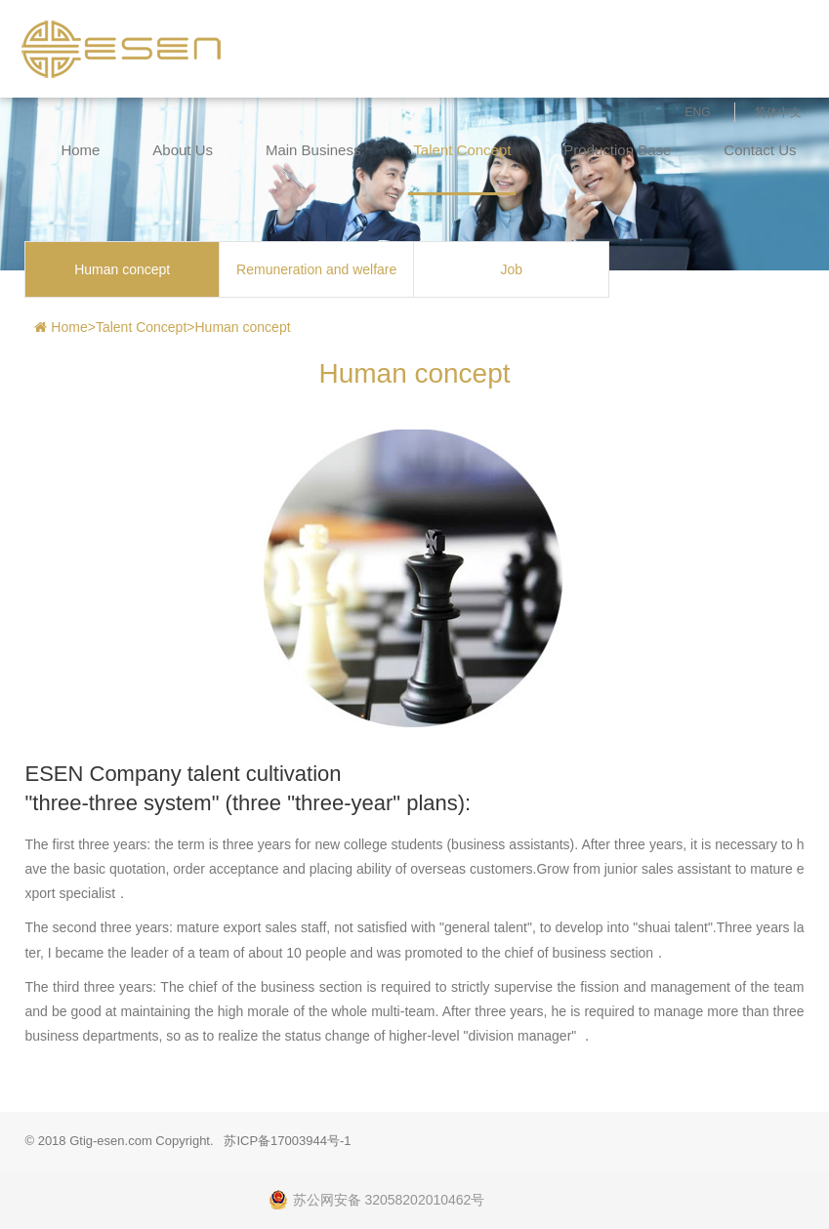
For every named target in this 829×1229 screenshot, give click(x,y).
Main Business (313, 150)
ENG (698, 112)
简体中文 (778, 112)
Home (80, 150)
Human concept (122, 269)
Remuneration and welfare (316, 269)
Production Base (617, 150)
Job (511, 269)
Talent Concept (462, 150)
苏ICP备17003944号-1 (287, 1140)
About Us (182, 150)
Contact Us (760, 150)
